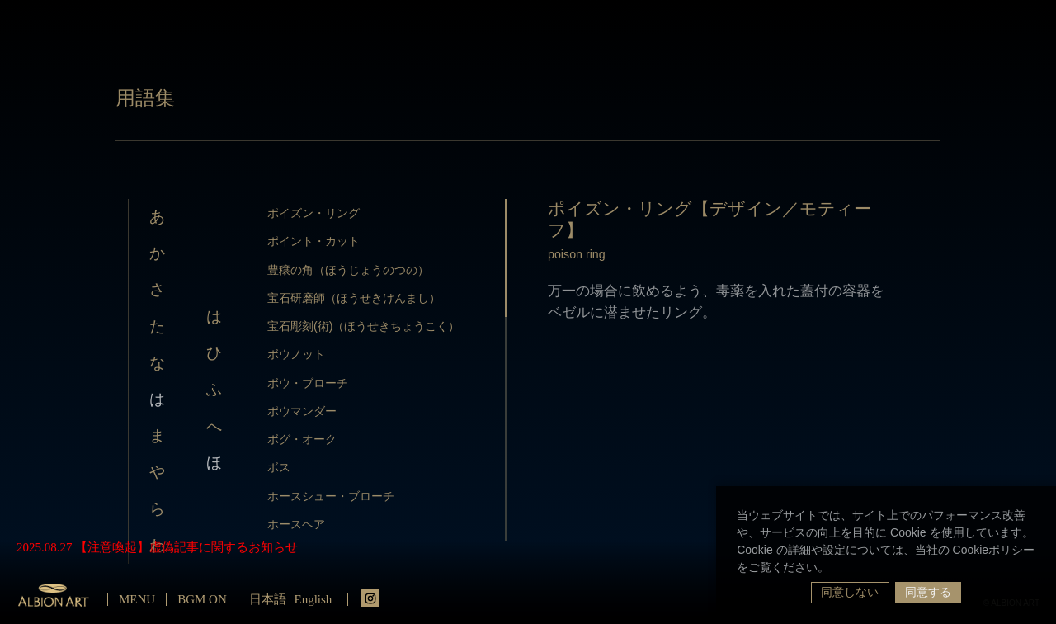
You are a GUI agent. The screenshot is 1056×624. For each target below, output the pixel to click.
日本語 (267, 599)
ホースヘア (296, 524)
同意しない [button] (850, 591)
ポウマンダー (302, 411)
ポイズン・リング (313, 213)
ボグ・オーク (302, 439)
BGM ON (202, 599)
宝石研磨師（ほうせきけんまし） (354, 298)
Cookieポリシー (994, 549)
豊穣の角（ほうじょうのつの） (348, 270)
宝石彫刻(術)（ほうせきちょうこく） (363, 326)
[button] (834, 568)
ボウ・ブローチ (307, 383)
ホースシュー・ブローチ (330, 496)
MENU (137, 599)
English (313, 599)
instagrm (370, 598)
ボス (278, 467)
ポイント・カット (313, 241)
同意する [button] (928, 591)
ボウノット (296, 354)
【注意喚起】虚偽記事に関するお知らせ (186, 547)
